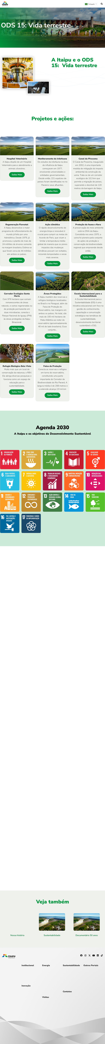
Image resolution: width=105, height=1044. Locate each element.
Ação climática (52, 224)
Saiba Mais (17, 174)
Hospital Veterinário (17, 158)
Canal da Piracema (88, 158)
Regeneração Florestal (16, 224)
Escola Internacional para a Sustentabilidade (88, 294)
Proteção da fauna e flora (88, 224)
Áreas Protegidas (52, 293)
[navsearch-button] (102, 4)
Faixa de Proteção (52, 366)
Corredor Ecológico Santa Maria (17, 294)
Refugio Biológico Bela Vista (17, 366)
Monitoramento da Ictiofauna (52, 158)
